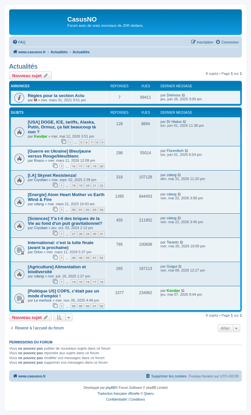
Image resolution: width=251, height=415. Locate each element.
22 (101, 185)
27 (73, 234)
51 (94, 258)
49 (80, 258)
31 (101, 234)
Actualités (23, 66)
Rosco (39, 160)
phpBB (110, 388)
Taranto (173, 242)
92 (87, 209)
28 (80, 234)
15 (80, 282)
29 (87, 234)
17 (80, 166)
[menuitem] (18, 42)
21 (94, 185)
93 (94, 209)
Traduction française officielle (118, 393)
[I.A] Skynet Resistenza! (52, 175)
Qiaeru (149, 393)
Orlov (38, 252)
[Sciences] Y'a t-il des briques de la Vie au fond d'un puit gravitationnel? (65, 221)
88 (73, 306)
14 (73, 282)
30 (94, 234)
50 (87, 258)
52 (101, 258)
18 (87, 166)
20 (101, 166)
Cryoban (41, 180)
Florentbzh (175, 151)
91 (80, 209)
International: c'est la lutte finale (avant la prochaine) (60, 245)
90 (73, 209)
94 (101, 209)
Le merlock (43, 300)
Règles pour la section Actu (56, 95)
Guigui (172, 266)
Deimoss (174, 95)
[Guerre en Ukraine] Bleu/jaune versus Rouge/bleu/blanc (59, 153)
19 (94, 166)
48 (73, 258)
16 (73, 166)
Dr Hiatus (174, 122)
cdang (171, 175)
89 (80, 306)
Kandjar (40, 136)
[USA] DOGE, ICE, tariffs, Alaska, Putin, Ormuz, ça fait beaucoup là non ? (62, 127)
